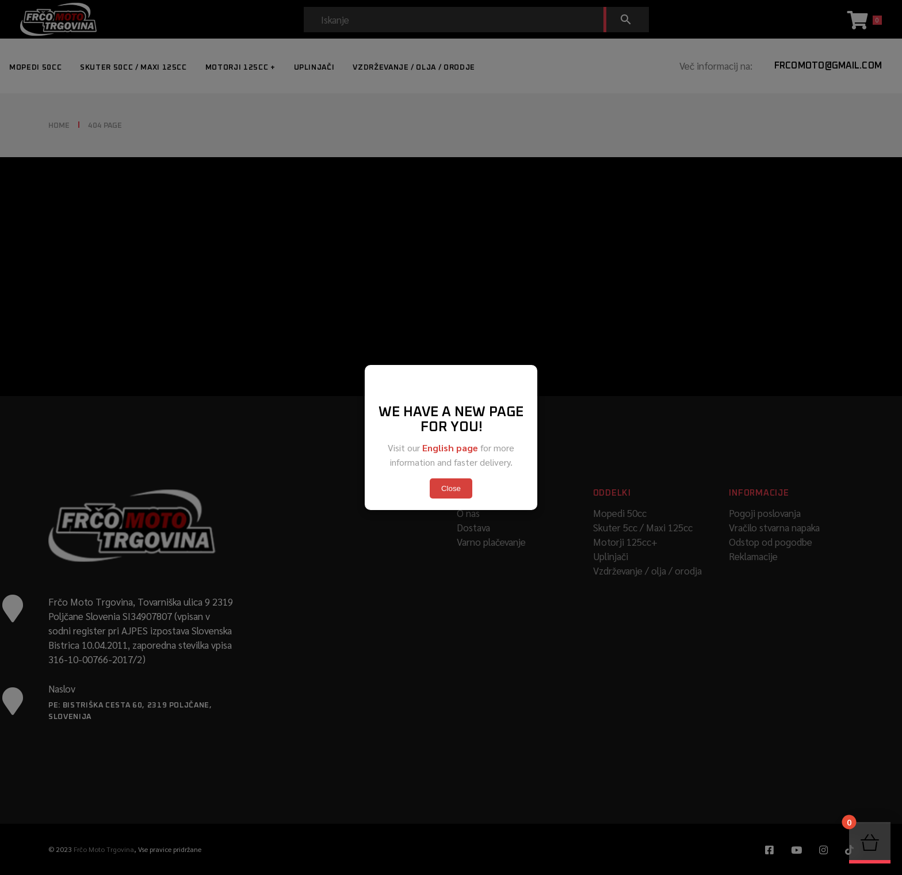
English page (450, 448)
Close (451, 488)
